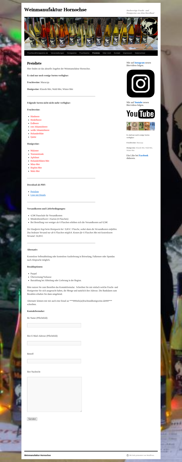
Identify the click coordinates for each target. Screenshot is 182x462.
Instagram (140, 62)
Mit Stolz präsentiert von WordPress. (141, 455)
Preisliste (96, 53)
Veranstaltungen (57, 53)
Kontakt (117, 53)
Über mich (107, 53)
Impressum (127, 53)
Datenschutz (140, 53)
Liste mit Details (38, 195)
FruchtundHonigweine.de (37, 53)
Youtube (138, 102)
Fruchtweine (84, 53)
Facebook (143, 155)
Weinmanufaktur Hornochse (55, 9)
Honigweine (72, 53)
